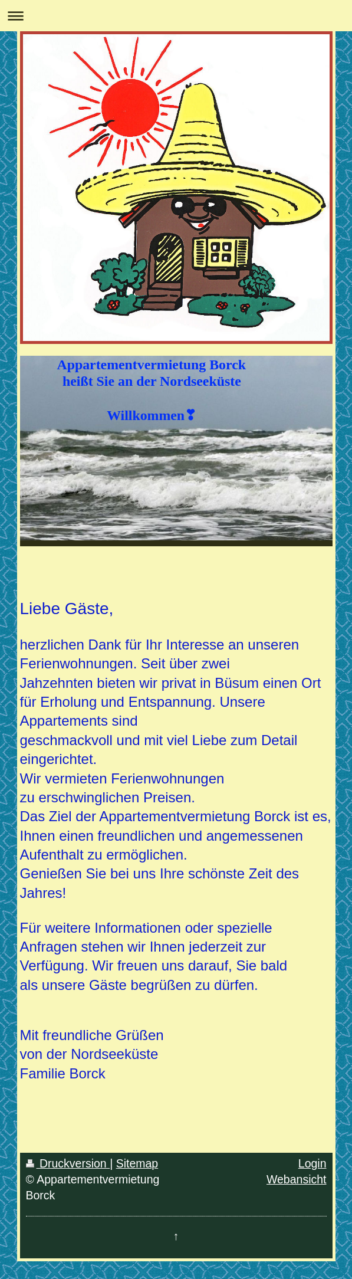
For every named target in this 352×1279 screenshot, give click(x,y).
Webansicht (297, 1179)
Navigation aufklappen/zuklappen (176, 15)
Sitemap (137, 1163)
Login (312, 1163)
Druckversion (68, 1163)
